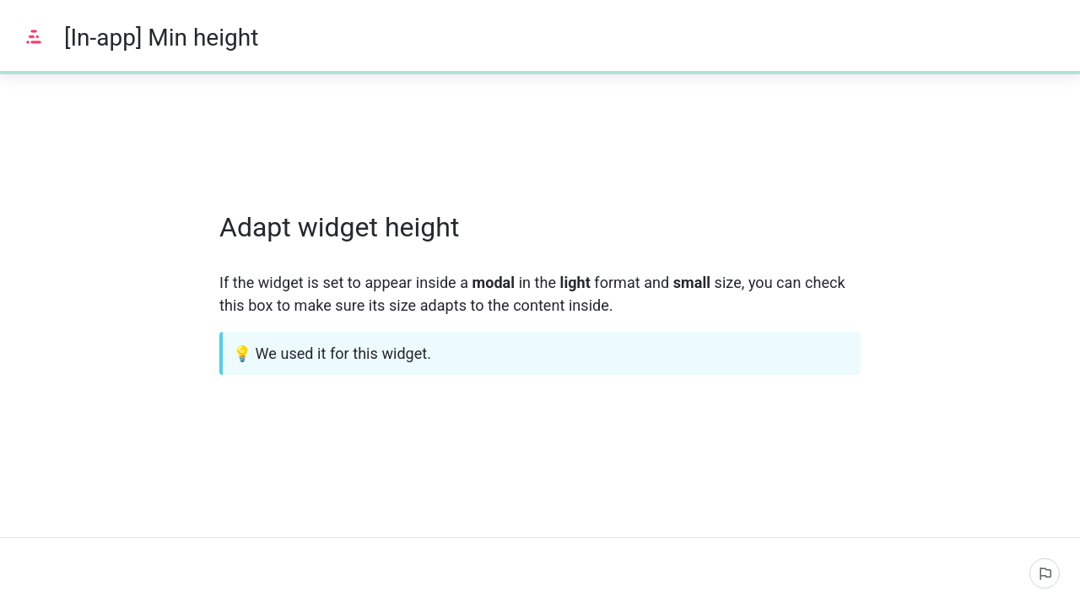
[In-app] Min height (161, 38)
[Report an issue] (1044, 573)
